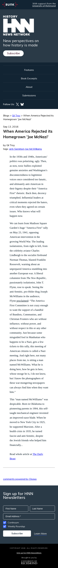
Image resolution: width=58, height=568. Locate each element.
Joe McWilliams (33, 148)
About (29, 86)
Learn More (40, 533)
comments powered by (20, 478)
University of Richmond (44, 5)
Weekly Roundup (16, 526)
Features (29, 69)
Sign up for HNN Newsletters (29, 553)
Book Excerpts (29, 78)
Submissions (29, 95)
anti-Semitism (16, 148)
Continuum (13, 522)
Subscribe (13, 53)
